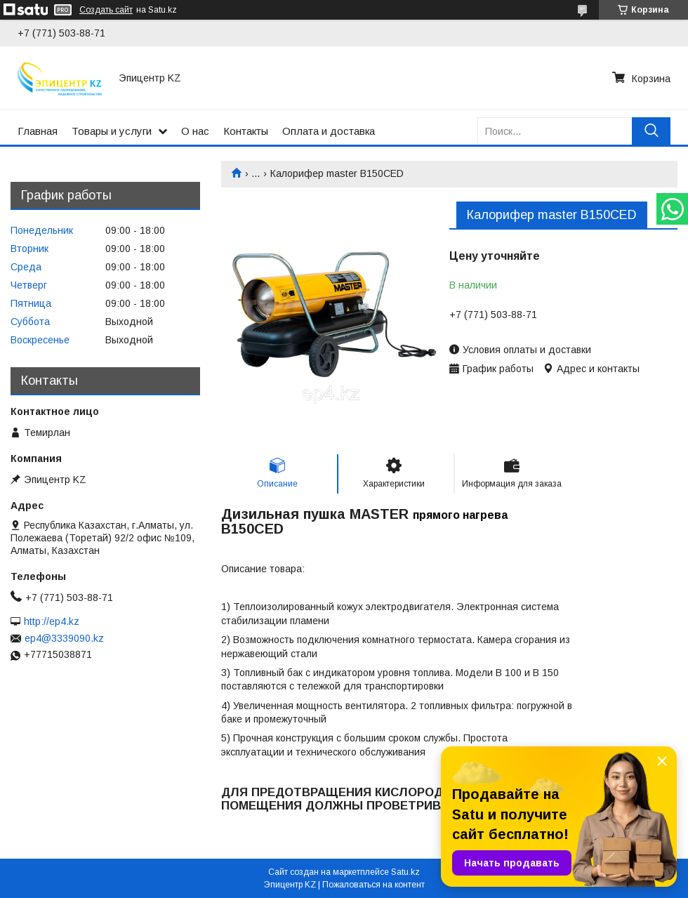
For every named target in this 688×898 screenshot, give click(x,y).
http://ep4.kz (51, 621)
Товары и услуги (112, 131)
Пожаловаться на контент (373, 885)
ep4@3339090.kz (64, 638)
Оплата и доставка (328, 131)
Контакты (245, 131)
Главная (38, 131)
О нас (195, 131)
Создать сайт (106, 10)
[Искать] (651, 131)
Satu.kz (405, 872)
